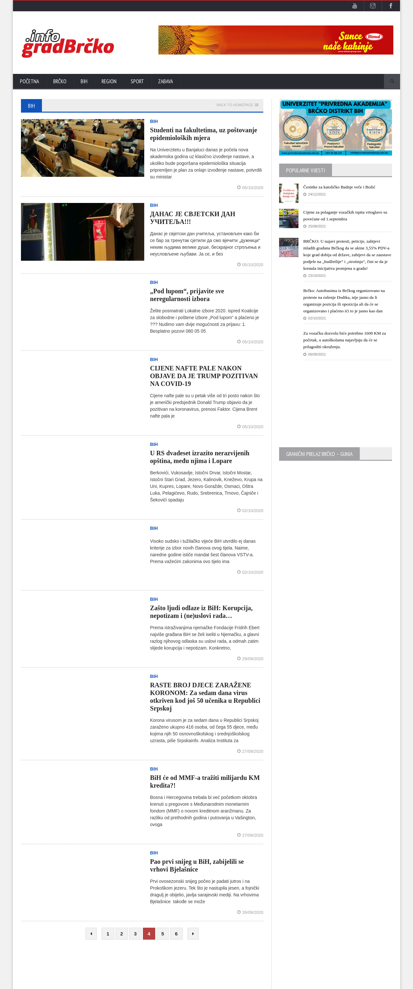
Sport (137, 81)
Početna (29, 81)
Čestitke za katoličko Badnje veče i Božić (340, 187)
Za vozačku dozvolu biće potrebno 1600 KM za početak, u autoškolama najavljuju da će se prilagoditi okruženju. (346, 347)
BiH (84, 81)
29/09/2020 (250, 658)
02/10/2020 (250, 510)
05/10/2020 (250, 187)
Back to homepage (235, 105)
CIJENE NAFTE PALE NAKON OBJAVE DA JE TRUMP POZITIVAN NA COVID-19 (203, 376)
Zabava (165, 81)
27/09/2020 (250, 751)
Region (109, 81)
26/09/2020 (250, 912)
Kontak (354, 982)
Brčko (59, 81)
